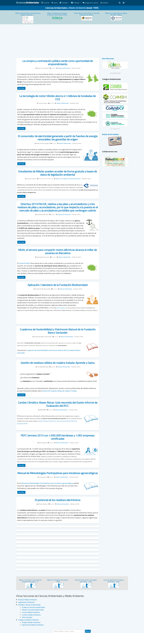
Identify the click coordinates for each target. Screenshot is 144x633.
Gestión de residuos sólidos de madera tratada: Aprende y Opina (58, 362)
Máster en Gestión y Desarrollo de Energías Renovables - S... (30, 581)
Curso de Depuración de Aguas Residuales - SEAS (114, 581)
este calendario (61, 308)
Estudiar (64, 2)
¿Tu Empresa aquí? (115, 73)
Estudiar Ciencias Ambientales (29, 604)
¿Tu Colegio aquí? (115, 129)
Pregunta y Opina (90, 2)
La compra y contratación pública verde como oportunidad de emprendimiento (57, 62)
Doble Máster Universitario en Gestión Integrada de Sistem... (86, 14)
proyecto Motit (24, 263)
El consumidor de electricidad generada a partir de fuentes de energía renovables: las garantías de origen (57, 138)
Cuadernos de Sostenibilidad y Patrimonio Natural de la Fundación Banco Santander (58, 331)
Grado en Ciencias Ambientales (33, 607)
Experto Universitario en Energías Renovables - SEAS (86, 581)
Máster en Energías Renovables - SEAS (58, 581)
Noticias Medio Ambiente (27, 599)
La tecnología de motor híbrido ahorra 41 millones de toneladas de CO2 (57, 97)
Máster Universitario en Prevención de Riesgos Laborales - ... (27, 14)
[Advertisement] (72, 39)
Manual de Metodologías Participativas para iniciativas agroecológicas (57, 473)
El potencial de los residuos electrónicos (57, 500)
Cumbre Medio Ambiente (31, 615)
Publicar (104, 2)
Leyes (54, 2)
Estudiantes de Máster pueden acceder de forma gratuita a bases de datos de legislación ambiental (57, 173)
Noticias (45, 2)
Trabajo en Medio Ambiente (28, 620)
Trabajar (76, 2)
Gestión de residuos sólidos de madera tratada (59, 391)
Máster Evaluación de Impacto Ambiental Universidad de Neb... (57, 14)
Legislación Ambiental (26, 602)
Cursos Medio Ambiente (31, 612)
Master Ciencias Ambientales (33, 609)
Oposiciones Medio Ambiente (32, 624)
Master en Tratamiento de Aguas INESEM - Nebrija (116, 14)
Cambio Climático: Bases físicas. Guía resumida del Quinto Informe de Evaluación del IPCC (57, 404)
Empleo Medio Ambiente (31, 622)
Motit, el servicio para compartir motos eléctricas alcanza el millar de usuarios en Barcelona (57, 251)
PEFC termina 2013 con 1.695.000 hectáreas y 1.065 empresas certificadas (57, 437)
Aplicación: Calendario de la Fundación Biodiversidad (58, 285)
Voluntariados (27, 617)
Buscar (88, 631)
